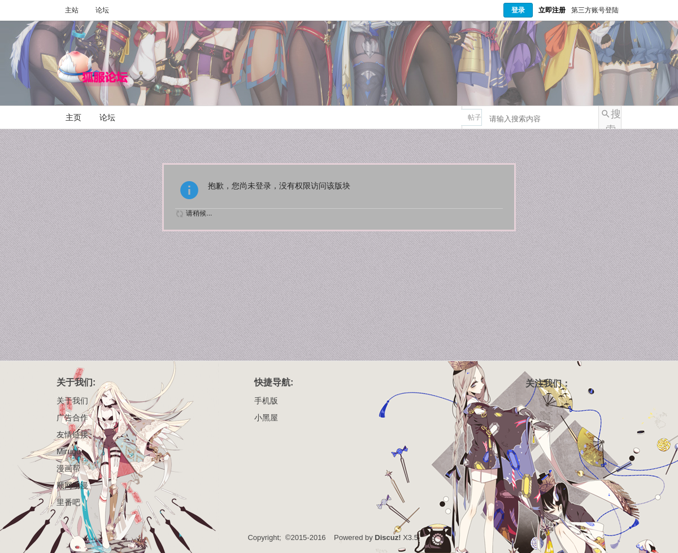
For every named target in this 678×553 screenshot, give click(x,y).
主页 (73, 117)
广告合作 (72, 417)
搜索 (613, 118)
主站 (72, 10)
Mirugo (68, 451)
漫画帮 (68, 468)
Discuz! (388, 537)
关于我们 (72, 400)
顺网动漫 (72, 485)
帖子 (474, 117)
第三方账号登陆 (595, 10)
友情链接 (72, 434)
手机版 (266, 400)
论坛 (102, 10)
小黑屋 (266, 417)
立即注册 (552, 10)
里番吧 (68, 502)
